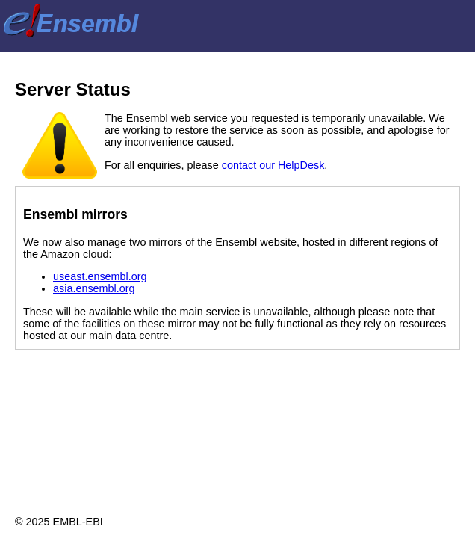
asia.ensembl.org (94, 288)
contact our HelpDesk (273, 165)
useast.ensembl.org (100, 276)
